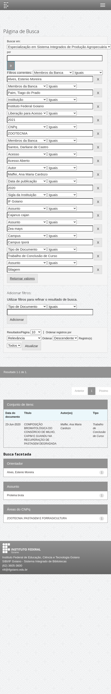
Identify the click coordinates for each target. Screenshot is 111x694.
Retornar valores (22, 278)
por (9, 52)
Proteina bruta (15, 495)
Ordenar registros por (58, 332)
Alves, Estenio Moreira (20, 472)
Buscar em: (14, 41)
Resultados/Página (18, 332)
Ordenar (47, 338)
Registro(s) (85, 338)
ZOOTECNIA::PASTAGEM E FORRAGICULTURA (37, 518)
